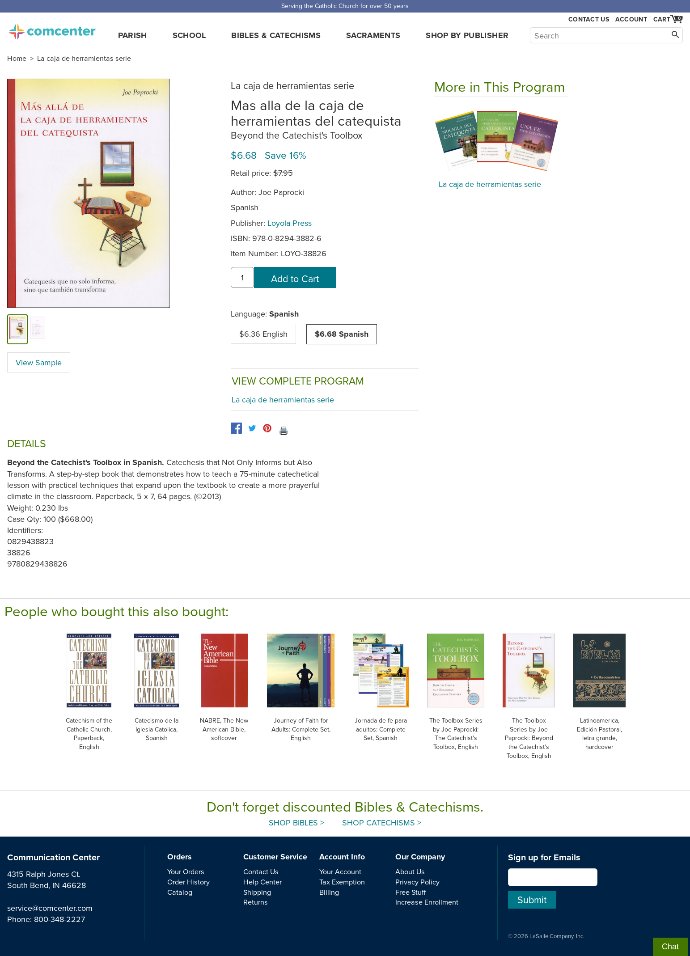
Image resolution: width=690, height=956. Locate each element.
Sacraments (373, 35)
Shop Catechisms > (381, 822)
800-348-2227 (59, 919)
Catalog (179, 892)
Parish (132, 35)
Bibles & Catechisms (276, 35)
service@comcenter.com (50, 908)
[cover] (17, 329)
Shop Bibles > (296, 822)
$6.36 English (263, 333)
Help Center (262, 882)
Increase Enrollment (426, 902)
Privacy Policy (417, 882)
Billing (329, 892)
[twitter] (252, 428)
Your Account (340, 871)
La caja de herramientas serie (84, 58)
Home (16, 58)
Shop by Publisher (467, 35)
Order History (188, 882)
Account (631, 19)
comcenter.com (52, 29)
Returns (255, 902)
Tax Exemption (342, 882)
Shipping (257, 892)
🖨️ (283, 430)
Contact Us (588, 19)
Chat (670, 946)
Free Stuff (410, 892)
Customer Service (275, 857)
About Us (410, 871)
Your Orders (185, 871)
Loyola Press (289, 222)
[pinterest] (267, 428)
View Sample (39, 362)
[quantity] (242, 277)
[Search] (606, 35)
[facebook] (236, 428)
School (189, 35)
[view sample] (38, 329)
